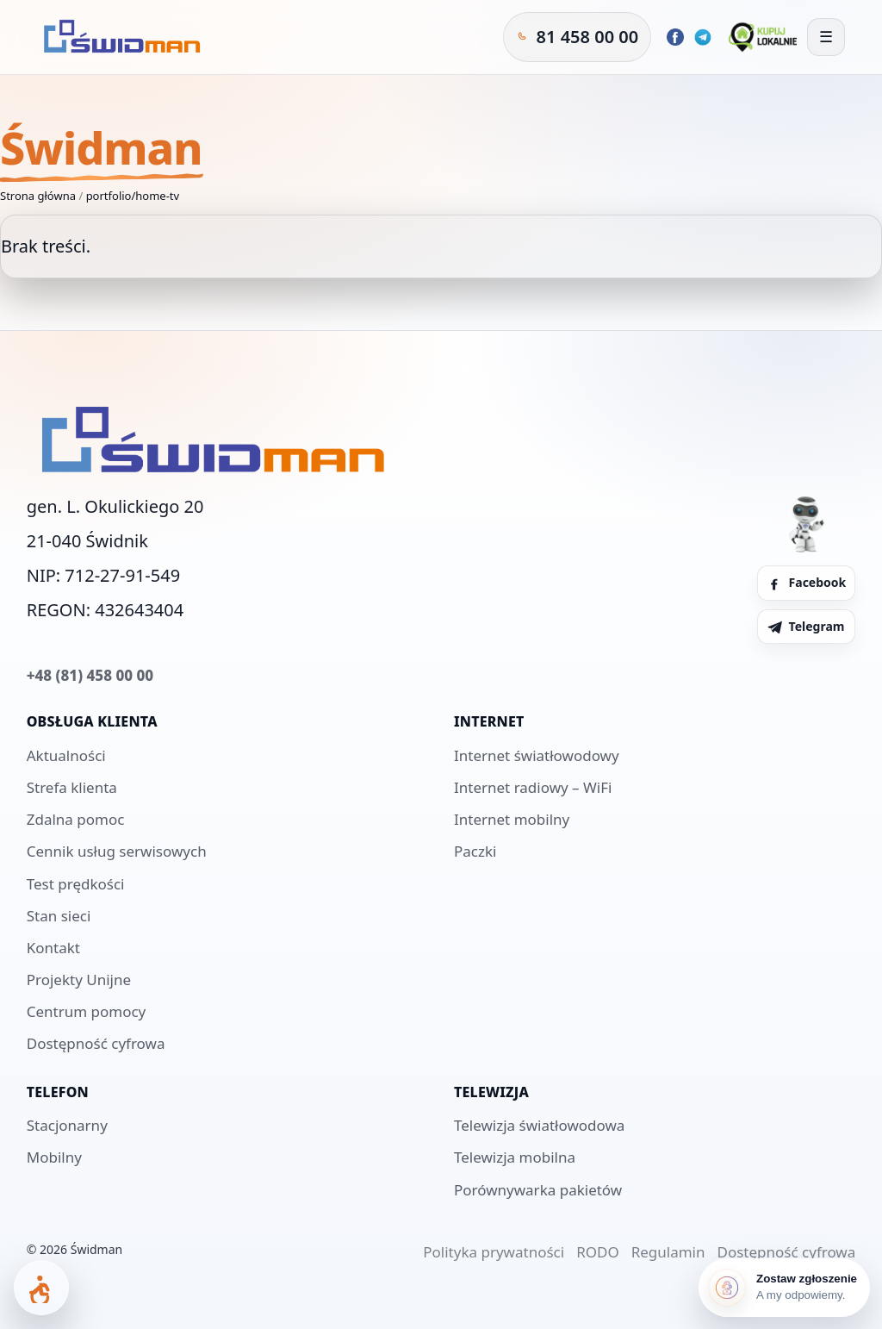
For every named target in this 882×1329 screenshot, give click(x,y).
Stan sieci (59, 916)
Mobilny (54, 1157)
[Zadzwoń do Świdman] (577, 37)
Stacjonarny (67, 1125)
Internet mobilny (511, 819)
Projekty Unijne (79, 979)
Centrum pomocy (86, 1011)
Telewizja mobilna (514, 1157)
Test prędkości (76, 884)
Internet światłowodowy (536, 755)
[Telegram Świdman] (702, 37)
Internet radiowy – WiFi (533, 787)
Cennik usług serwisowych (117, 851)
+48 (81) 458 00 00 (90, 675)
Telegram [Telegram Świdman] (806, 626)
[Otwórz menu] (826, 37)
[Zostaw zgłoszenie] (784, 1287)
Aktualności (66, 755)
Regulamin (668, 1252)
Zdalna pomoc (76, 819)
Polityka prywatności (493, 1252)
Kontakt (53, 948)
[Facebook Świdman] (675, 37)
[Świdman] (119, 37)
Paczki (475, 851)
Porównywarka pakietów (538, 1190)
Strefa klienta (72, 787)
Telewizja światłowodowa (539, 1125)
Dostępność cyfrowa (96, 1043)
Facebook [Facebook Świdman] (807, 582)
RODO (597, 1252)
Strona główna (38, 195)
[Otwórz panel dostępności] (41, 1287)
